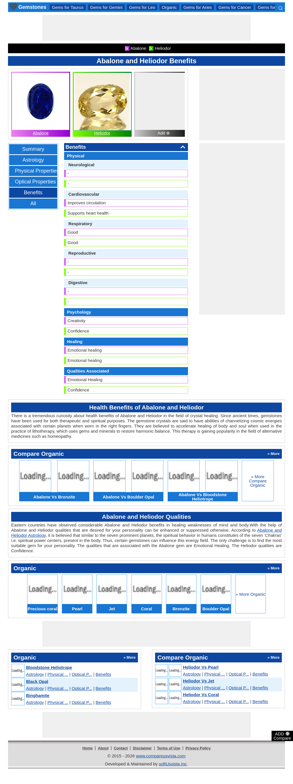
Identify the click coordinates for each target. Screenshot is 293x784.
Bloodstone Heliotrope (49, 667)
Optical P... (82, 674)
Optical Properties (35, 182)
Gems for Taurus (68, 7)
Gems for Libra (272, 7)
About (103, 748)
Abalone (40, 132)
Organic (169, 7)
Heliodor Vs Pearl (200, 667)
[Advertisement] (146, 28)
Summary (33, 149)
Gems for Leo (142, 7)
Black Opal (37, 681)
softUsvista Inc (173, 763)
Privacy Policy (198, 748)
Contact (121, 748)
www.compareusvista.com (160, 755)
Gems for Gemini (106, 7)
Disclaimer (142, 748)
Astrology (33, 160)
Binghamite (38, 695)
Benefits (33, 192)
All (33, 203)
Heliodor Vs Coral (201, 694)
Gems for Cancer (234, 7)
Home (87, 748)
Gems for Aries (197, 7)
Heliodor (102, 132)
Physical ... (57, 674)
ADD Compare (282, 736)
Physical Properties (37, 171)
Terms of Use (168, 748)
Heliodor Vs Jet (198, 680)
